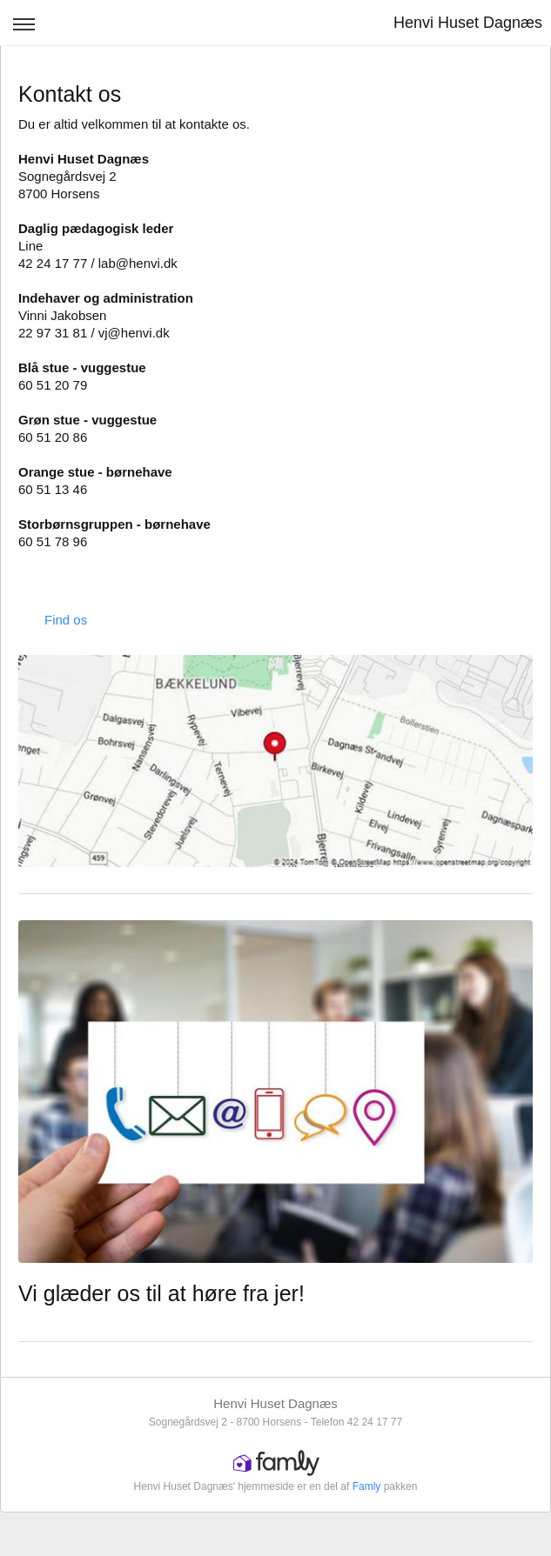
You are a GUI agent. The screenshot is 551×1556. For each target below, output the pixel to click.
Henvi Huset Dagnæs (467, 22)
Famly (367, 1486)
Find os (65, 619)
